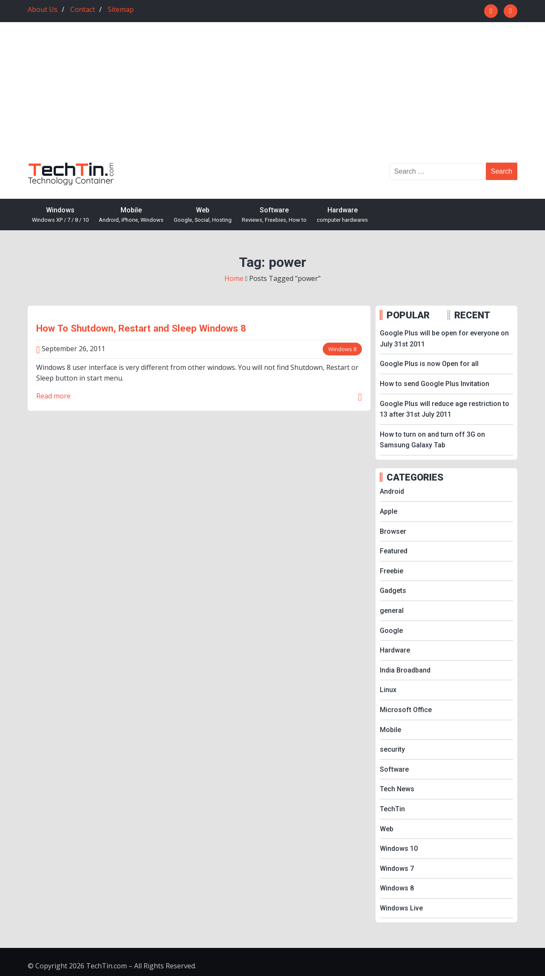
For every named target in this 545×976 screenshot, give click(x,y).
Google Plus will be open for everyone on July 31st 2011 (444, 338)
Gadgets (393, 591)
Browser (393, 531)
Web (203, 215)
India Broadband (405, 670)
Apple (388, 511)
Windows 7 (397, 868)
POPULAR (408, 315)
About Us (42, 9)
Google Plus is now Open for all (429, 364)
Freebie (391, 571)
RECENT (472, 315)
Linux (388, 690)
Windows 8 (342, 349)
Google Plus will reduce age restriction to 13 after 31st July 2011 (444, 409)
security (392, 749)
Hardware (342, 215)
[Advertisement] (272, 98)
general (392, 611)
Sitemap (121, 9)
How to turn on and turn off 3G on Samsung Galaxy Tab (432, 439)
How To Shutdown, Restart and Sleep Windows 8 (141, 328)
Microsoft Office (406, 710)
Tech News (397, 789)
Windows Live (401, 908)
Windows (60, 215)
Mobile (131, 215)
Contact (82, 9)
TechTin (392, 809)
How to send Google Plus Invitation (434, 384)
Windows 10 (399, 848)
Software (274, 215)
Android (392, 491)
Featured (393, 551)
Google (391, 631)
